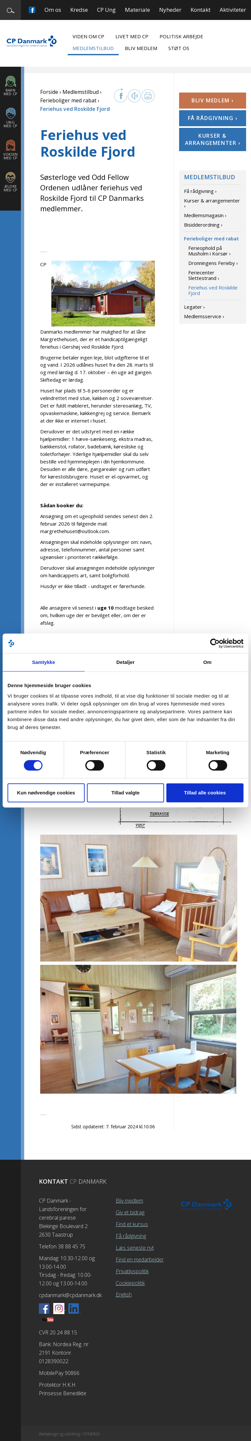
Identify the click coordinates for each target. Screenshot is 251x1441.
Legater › (194, 307)
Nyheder (170, 9)
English (124, 1294)
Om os (52, 9)
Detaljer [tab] (125, 662)
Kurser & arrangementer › (213, 139)
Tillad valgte (125, 792)
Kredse (79, 9)
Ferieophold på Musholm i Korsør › (209, 251)
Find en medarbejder (140, 1259)
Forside (49, 91)
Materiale (137, 9)
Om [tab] (207, 662)
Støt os (178, 48)
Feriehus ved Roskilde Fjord (213, 290)
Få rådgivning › (213, 118)
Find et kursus (132, 1224)
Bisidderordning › (203, 224)
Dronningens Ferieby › (213, 263)
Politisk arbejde (181, 36)
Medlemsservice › (204, 316)
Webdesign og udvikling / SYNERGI (69, 1434)
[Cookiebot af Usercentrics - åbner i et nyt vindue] (214, 643)
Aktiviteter (233, 9)
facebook (120, 95)
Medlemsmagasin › (205, 215)
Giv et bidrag (130, 1212)
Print (148, 95)
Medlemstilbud (93, 48)
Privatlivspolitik (132, 1271)
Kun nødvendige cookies (46, 792)
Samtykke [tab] (43, 662)
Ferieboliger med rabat (68, 100)
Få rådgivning (131, 1236)
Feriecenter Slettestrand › (203, 275)
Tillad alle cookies (205, 792)
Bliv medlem (141, 48)
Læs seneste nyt (135, 1247)
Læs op (134, 95)
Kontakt (200, 9)
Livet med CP (131, 36)
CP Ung (106, 9)
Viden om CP (88, 36)
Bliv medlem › (213, 100)
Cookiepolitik (130, 1283)
